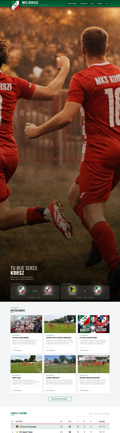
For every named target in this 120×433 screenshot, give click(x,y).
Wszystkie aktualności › (60, 399)
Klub (92, 3)
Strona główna (72, 3)
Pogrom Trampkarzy (53, 378)
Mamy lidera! (16, 378)
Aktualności (84, 3)
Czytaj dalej (17, 350)
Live (107, 3)
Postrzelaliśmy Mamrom (20, 338)
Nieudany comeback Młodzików (90, 378)
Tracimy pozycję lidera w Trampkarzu (58, 338)
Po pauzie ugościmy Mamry (88, 338)
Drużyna (99, 3)
